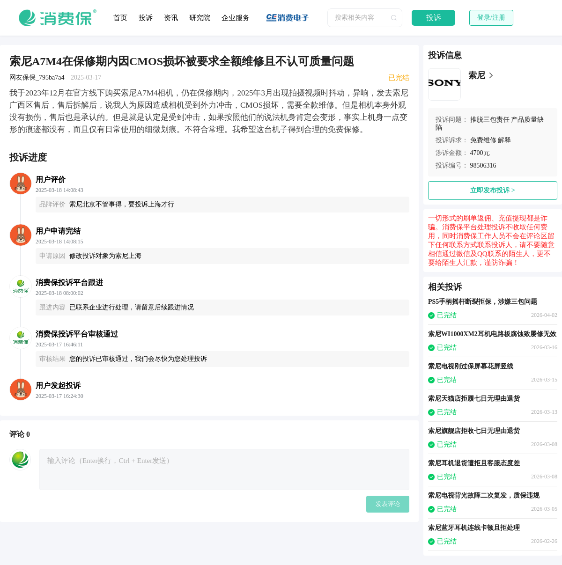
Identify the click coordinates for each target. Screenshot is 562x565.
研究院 (199, 18)
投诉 (146, 18)
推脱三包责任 (490, 119)
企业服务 (236, 18)
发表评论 (388, 503)
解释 (504, 140)
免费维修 (483, 140)
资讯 (171, 18)
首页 (120, 18)
